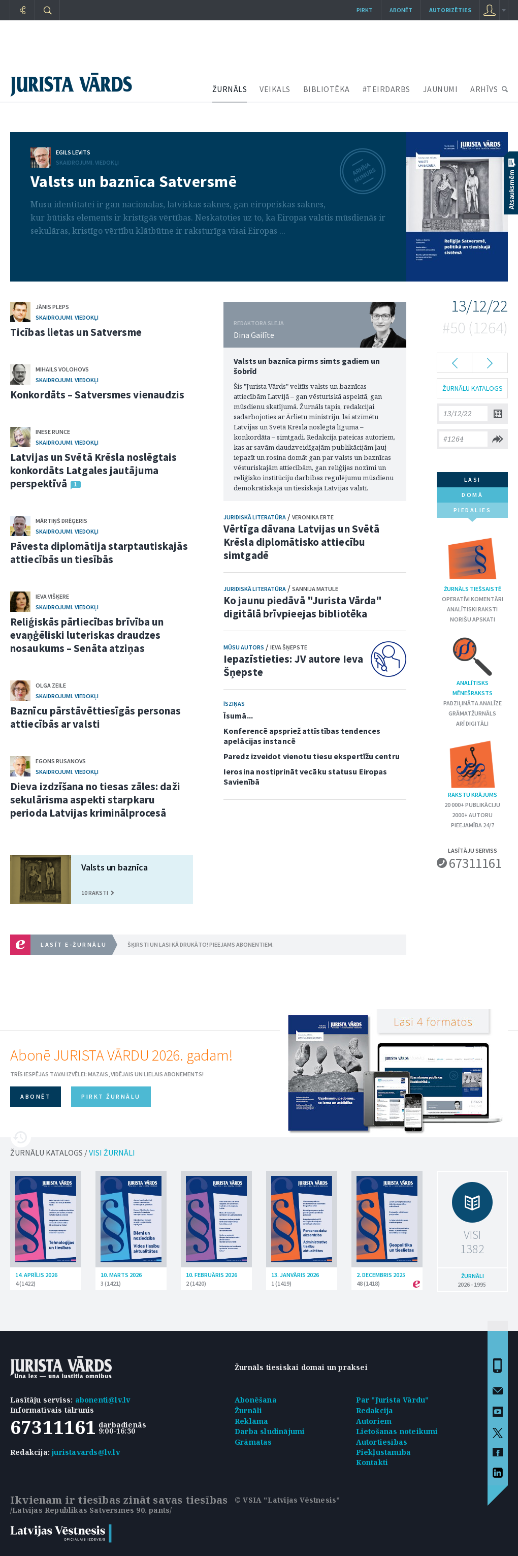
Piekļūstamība (383, 1452)
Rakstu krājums (472, 768)
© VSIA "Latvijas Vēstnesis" (287, 1500)
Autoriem (374, 1421)
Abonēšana (256, 1400)
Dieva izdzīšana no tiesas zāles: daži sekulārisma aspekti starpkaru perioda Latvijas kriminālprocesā (95, 800)
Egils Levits (73, 152)
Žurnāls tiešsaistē (472, 563)
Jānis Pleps (52, 306)
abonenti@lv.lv (103, 1400)
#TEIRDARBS (386, 89)
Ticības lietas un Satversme (76, 332)
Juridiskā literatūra (254, 517)
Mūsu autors (243, 647)
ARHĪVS (484, 89)
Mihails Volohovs (62, 369)
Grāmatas (253, 1442)
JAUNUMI (440, 89)
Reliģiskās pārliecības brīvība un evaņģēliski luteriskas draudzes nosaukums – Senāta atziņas (87, 635)
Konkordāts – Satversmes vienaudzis (97, 394)
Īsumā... (238, 715)
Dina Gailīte (254, 335)
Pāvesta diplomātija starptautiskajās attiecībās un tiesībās (99, 552)
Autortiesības (382, 1442)
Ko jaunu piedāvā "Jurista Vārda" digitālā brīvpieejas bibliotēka (302, 607)
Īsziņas (234, 703)
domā (472, 495)
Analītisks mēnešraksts (472, 666)
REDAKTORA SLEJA (259, 323)
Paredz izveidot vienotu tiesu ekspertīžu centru (311, 756)
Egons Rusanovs (61, 761)
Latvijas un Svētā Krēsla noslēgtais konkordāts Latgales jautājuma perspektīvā (93, 470)
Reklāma (251, 1421)
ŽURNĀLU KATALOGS (472, 388)
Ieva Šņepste (288, 647)
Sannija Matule (315, 589)
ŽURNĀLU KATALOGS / (72, 1152)
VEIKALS (275, 89)
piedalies (473, 512)
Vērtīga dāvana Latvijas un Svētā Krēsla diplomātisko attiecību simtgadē (301, 542)
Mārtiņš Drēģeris (61, 520)
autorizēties (450, 10)
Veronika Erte (313, 517)
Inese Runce (53, 431)
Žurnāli (248, 1410)
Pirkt (365, 10)
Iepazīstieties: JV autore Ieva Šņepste (293, 665)
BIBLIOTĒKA (326, 89)
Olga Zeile (51, 685)
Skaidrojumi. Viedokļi (87, 162)
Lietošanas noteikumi (397, 1431)
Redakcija (375, 1410)
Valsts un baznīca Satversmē (133, 181)
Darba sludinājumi (270, 1431)
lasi (472, 479)
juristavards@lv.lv (86, 1452)
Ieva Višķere (52, 596)
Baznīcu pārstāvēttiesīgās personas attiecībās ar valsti (95, 717)
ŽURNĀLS (229, 89)
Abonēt (401, 10)
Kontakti (372, 1462)
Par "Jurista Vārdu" (392, 1400)
